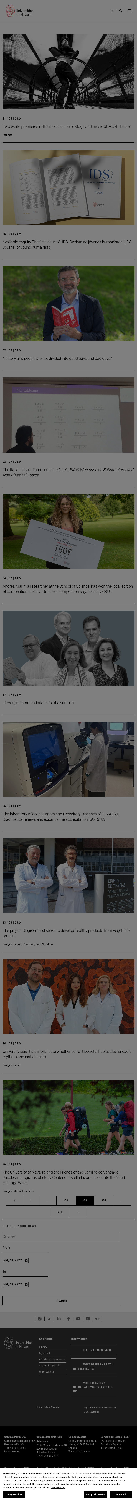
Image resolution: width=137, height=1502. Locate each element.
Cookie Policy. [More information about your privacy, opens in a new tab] (58, 1487)
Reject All (120, 1494)
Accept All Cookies (95, 1494)
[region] (68, 1485)
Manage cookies (14, 1494)
